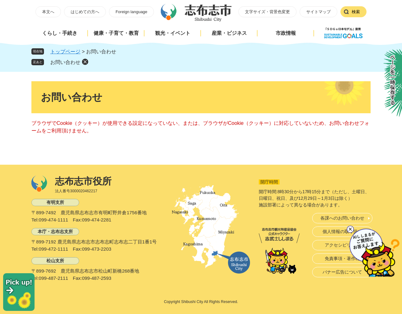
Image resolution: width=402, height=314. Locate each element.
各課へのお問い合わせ (342, 218)
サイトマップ (318, 11)
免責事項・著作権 (342, 258)
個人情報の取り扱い (342, 231)
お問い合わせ (65, 62)
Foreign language (131, 11)
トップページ (65, 51)
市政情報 (286, 33)
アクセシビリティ (342, 244)
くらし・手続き (59, 33)
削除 (85, 62)
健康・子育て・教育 (116, 33)
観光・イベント (172, 33)
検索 (356, 11)
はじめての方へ (85, 11)
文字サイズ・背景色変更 (267, 11)
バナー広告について (342, 271)
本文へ (48, 11)
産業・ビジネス (229, 33)
